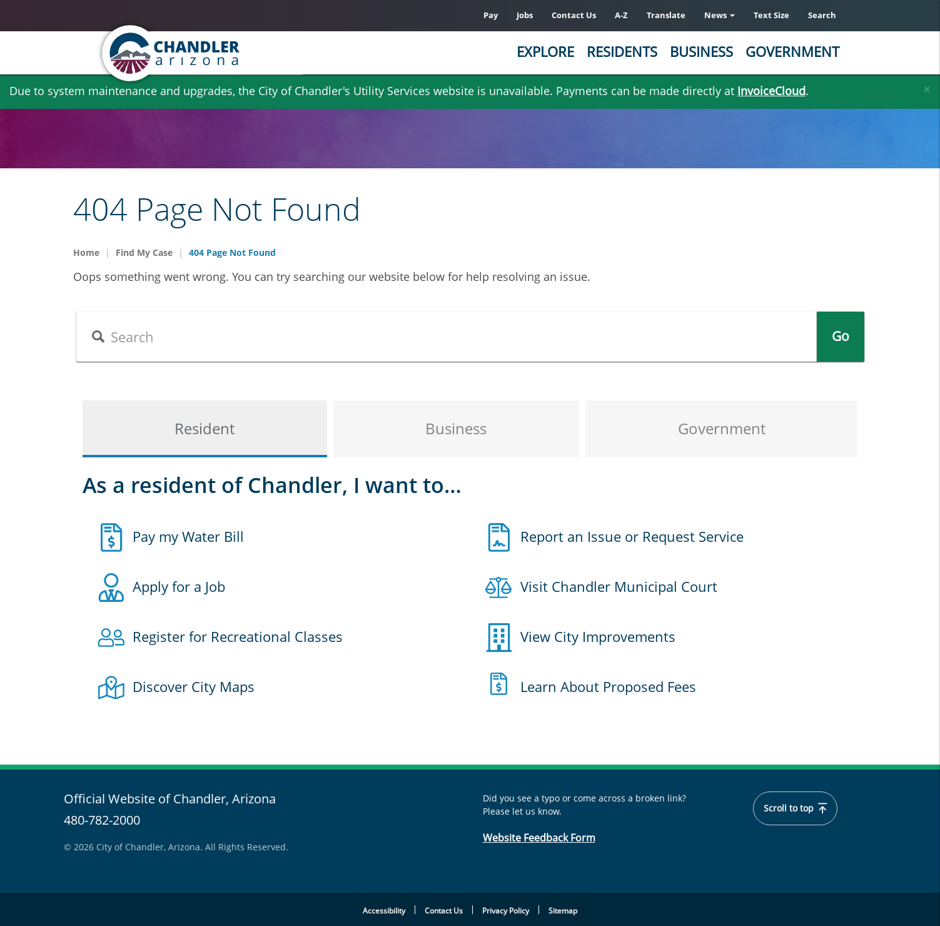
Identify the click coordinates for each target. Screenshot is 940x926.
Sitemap (562, 910)
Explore (545, 51)
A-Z (621, 15)
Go (840, 336)
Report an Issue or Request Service (632, 536)
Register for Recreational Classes (238, 636)
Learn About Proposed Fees (608, 686)
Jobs (525, 15)
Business (701, 51)
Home (86, 252)
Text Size (771, 15)
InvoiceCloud (771, 90)
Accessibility (384, 910)
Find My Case (144, 252)
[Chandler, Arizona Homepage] (220, 53)
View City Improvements (597, 636)
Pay (490, 15)
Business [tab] (456, 429)
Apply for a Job (179, 586)
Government (792, 51)
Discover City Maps (194, 686)
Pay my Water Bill (188, 536)
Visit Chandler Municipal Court (618, 586)
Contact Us (574, 15)
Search (822, 15)
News (719, 15)
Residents (622, 51)
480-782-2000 (102, 820)
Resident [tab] (204, 429)
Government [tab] (722, 429)
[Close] (927, 86)
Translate (666, 15)
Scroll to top (796, 808)
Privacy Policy (505, 910)
